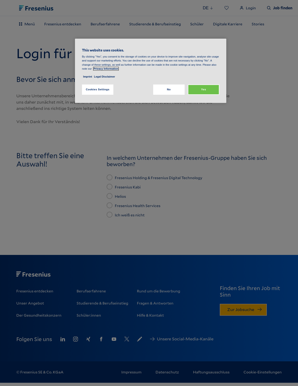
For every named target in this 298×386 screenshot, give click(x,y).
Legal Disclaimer (104, 76)
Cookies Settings (97, 89)
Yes (203, 89)
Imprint (87, 76)
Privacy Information (106, 68)
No (169, 89)
